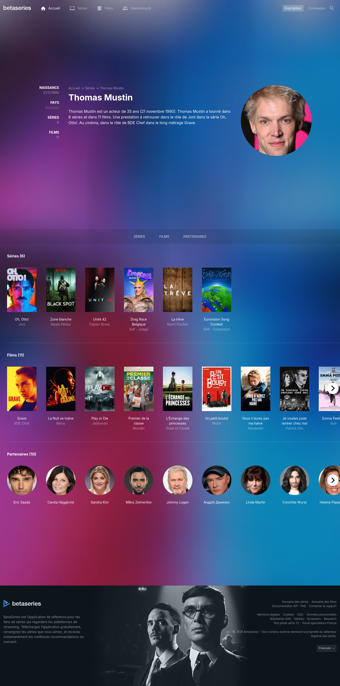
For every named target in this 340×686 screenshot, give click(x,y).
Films (164, 236)
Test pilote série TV (286, 623)
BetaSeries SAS (280, 619)
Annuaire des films (324, 602)
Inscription (293, 8)
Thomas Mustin (112, 88)
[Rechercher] (331, 8)
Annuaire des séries (295, 602)
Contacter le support (322, 606)
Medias (299, 619)
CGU (300, 614)
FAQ (303, 606)
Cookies (288, 614)
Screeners (314, 619)
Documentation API (285, 606)
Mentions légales (268, 614)
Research (330, 619)
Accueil (74, 88)
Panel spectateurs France (319, 623)
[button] (22, 485)
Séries (90, 88)
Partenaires (194, 236)
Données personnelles (321, 614)
